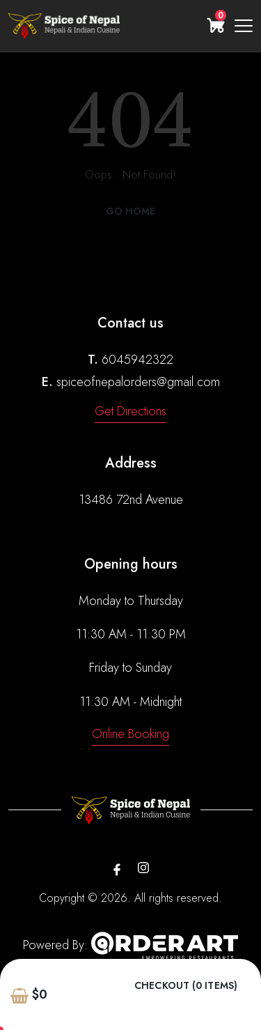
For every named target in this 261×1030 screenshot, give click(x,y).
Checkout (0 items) (185, 986)
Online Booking (130, 734)
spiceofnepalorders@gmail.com (138, 382)
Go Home (131, 211)
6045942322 (137, 360)
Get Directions (130, 411)
